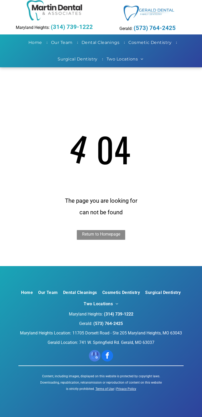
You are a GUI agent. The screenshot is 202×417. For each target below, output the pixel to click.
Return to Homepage (101, 234)
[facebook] (107, 356)
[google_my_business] (94, 356)
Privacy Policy (126, 389)
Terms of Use (104, 389)
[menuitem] (36, 42)
